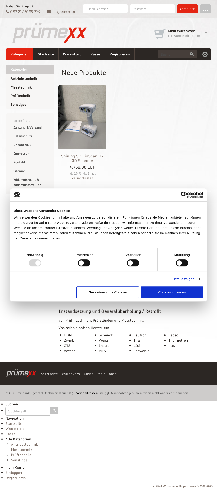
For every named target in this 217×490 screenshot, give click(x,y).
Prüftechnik (20, 96)
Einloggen (13, 472)
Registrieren (119, 54)
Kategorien (19, 54)
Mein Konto (107, 374)
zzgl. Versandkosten (83, 392)
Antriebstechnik (23, 78)
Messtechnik (21, 87)
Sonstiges (18, 104)
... (206, 8)
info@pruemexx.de (63, 11)
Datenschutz (22, 136)
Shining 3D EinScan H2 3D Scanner (82, 158)
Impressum (22, 153)
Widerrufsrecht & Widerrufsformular (27, 182)
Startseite (46, 54)
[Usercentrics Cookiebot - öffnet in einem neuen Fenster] (184, 195)
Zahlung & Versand (27, 127)
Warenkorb (72, 54)
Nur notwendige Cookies (108, 292)
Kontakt (19, 162)
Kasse (95, 54)
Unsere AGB (22, 144)
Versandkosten (82, 178)
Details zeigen (183, 279)
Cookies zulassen (172, 292)
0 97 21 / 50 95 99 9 (23, 11)
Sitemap (19, 170)
